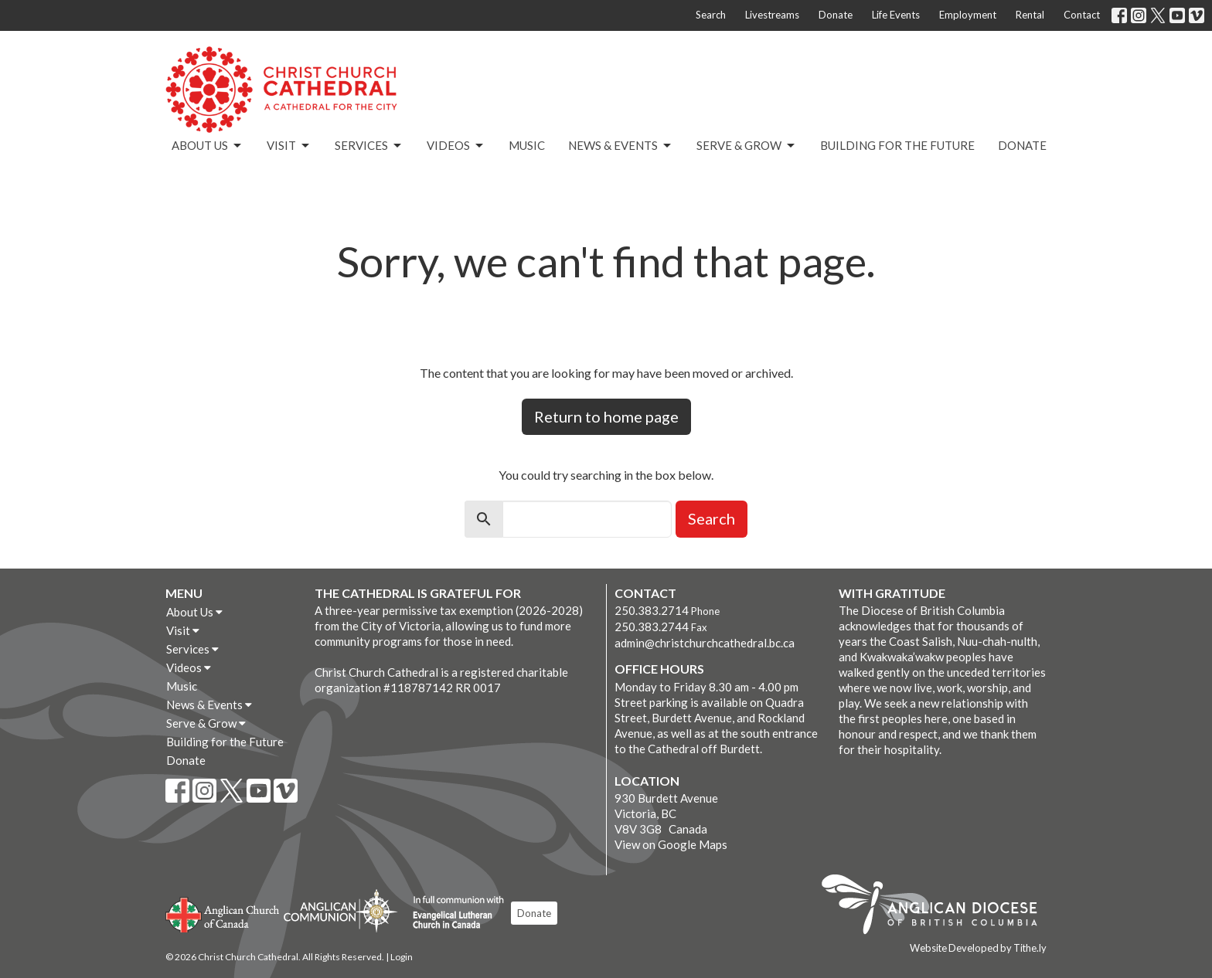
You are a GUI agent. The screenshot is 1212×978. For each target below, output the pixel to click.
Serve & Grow (746, 146)
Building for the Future (897, 145)
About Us (207, 146)
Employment (967, 14)
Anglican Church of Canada (223, 913)
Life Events (896, 14)
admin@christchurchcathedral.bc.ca (705, 643)
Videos (456, 146)
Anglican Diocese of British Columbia (937, 907)
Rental (1030, 14)
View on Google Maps (671, 844)
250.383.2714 (652, 610)
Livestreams (772, 14)
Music (527, 145)
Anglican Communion (340, 910)
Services (369, 146)
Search (711, 14)
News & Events (620, 146)
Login (401, 957)
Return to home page (606, 416)
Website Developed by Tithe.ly (978, 948)
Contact (1082, 14)
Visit (289, 146)
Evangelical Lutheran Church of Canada (452, 913)
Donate (836, 14)
